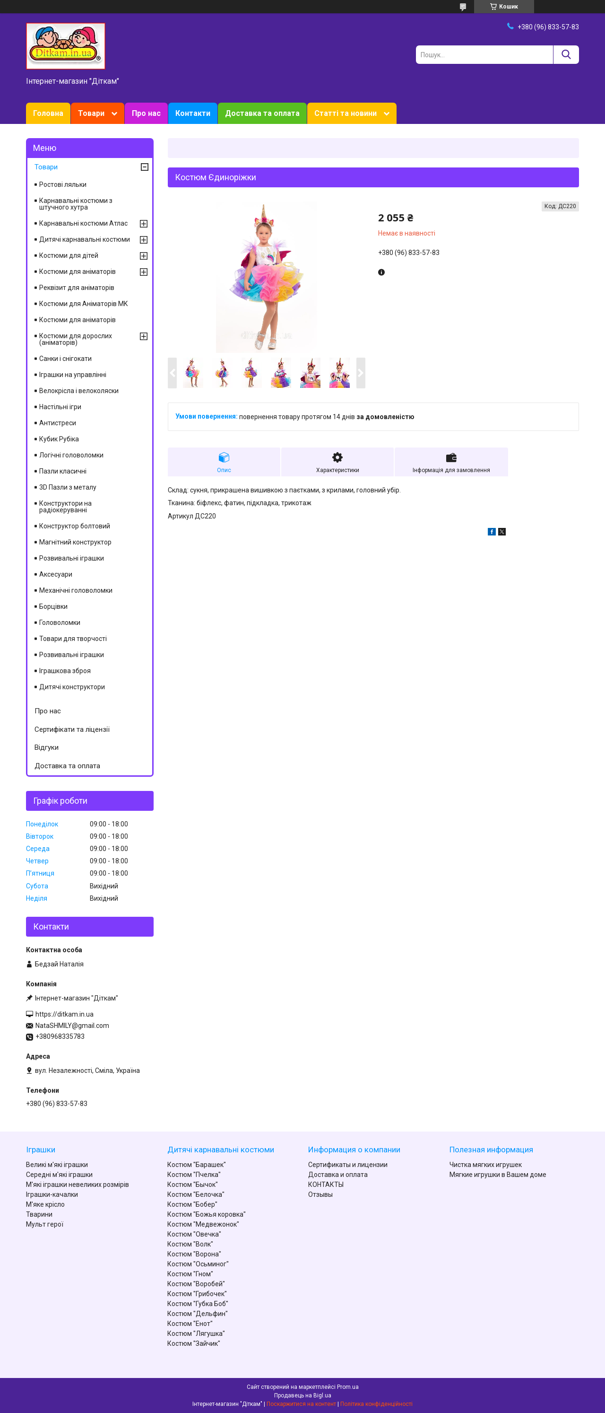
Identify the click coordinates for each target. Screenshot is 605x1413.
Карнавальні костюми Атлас (83, 223)
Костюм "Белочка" (196, 1194)
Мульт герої (44, 1224)
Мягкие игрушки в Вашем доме (497, 1174)
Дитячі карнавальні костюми (84, 239)
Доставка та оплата (262, 113)
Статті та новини (345, 113)
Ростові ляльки (62, 184)
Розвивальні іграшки (71, 558)
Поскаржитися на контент (301, 1404)
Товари (91, 113)
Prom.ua (348, 1387)
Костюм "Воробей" (196, 1284)
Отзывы (320, 1194)
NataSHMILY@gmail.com (72, 1025)
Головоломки (59, 622)
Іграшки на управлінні (72, 374)
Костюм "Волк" (190, 1244)
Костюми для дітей (68, 255)
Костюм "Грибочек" (197, 1294)
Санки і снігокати (65, 358)
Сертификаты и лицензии (348, 1164)
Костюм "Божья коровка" (206, 1214)
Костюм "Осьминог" (198, 1264)
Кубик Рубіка (59, 439)
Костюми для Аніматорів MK (83, 303)
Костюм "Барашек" (196, 1164)
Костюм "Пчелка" (194, 1174)
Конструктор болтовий (74, 526)
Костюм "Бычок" (192, 1184)
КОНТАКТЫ (326, 1184)
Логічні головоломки (71, 455)
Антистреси (57, 423)
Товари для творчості (73, 638)
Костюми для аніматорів (77, 271)
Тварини (39, 1214)
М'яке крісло (45, 1204)
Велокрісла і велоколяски (79, 391)
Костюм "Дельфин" (197, 1313)
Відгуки (47, 747)
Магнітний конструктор (75, 542)
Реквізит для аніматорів (76, 287)
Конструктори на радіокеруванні (65, 507)
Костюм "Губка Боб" (197, 1304)
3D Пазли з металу (67, 487)
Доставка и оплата (338, 1174)
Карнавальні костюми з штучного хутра (75, 204)
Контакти (192, 113)
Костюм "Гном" (190, 1274)
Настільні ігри (60, 407)
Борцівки (53, 606)
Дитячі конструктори (72, 687)
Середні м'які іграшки (59, 1174)
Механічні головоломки (75, 590)
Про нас (146, 113)
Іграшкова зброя (65, 671)
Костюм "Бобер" (192, 1204)
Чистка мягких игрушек (485, 1164)
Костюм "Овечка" (194, 1234)
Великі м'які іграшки (57, 1164)
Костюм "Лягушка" (196, 1333)
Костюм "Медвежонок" (203, 1224)
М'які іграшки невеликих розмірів (77, 1184)
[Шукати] (566, 54)
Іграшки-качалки (52, 1194)
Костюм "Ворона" (194, 1254)
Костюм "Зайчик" (193, 1343)
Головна (48, 113)
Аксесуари (55, 574)
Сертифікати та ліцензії (72, 729)
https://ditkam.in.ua (64, 1014)
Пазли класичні (62, 471)
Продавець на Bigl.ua (302, 1395)
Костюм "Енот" (190, 1323)
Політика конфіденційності (376, 1404)
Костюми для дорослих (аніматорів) (75, 339)
